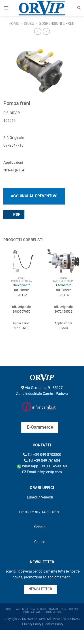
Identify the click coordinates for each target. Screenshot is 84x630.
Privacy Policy (31, 624)
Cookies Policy (53, 624)
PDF (13, 214)
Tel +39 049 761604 (42, 460)
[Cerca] (79, 8)
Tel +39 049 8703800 (42, 455)
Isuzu (29, 23)
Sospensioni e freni (57, 23)
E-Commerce (53, 612)
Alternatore (63, 285)
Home (14, 23)
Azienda (22, 609)
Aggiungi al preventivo (34, 196)
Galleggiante (21, 285)
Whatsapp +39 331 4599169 (42, 466)
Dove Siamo (69, 609)
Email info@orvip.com (42, 472)
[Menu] (6, 7)
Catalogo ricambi (44, 609)
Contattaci (32, 612)
